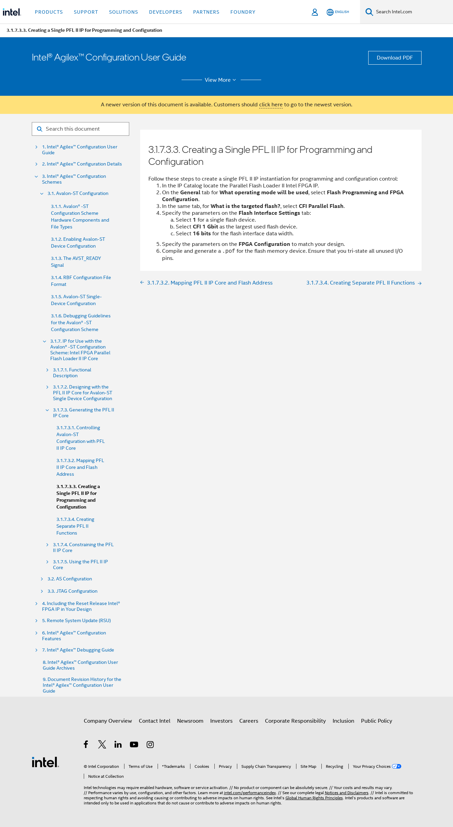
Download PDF (395, 57)
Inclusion (343, 721)
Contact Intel (154, 721)
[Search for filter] (80, 129)
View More (221, 80)
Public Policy (376, 721)
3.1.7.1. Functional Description (72, 373)
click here (271, 104)
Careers (248, 721)
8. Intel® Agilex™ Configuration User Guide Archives (80, 665)
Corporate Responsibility (295, 721)
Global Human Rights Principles (314, 797)
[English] (338, 12)
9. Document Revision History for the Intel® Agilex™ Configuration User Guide (82, 685)
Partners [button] (206, 12)
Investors (221, 721)
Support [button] (86, 12)
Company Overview (108, 721)
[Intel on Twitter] (102, 745)
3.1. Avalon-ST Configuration (78, 193)
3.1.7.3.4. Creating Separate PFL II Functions (75, 526)
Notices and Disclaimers (347, 792)
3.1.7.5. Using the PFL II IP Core (80, 564)
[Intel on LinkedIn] (118, 745)
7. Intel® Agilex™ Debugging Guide (78, 650)
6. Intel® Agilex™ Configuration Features (74, 636)
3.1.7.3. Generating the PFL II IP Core (83, 413)
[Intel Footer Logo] (45, 761)
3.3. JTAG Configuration (72, 591)
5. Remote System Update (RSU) (76, 620)
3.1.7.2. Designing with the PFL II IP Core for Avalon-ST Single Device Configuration (82, 393)
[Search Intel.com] (413, 12)
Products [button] (49, 12)
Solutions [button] (123, 12)
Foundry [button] (243, 12)
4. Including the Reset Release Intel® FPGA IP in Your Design (81, 606)
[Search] (369, 12)
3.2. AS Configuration (70, 579)
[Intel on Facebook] (86, 745)
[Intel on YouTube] (134, 745)
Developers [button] (165, 12)
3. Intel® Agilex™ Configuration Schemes (74, 179)
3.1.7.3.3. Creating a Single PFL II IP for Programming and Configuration (78, 496)
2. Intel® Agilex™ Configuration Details (82, 164)
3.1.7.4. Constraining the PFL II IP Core (83, 547)
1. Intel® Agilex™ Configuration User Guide (79, 150)
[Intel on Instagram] (150, 745)
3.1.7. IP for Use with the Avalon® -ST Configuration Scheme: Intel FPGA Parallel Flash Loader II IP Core (80, 350)
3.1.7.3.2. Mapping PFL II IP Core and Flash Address (80, 467)
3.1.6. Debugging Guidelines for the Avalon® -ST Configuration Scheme (81, 322)
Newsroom (190, 721)
